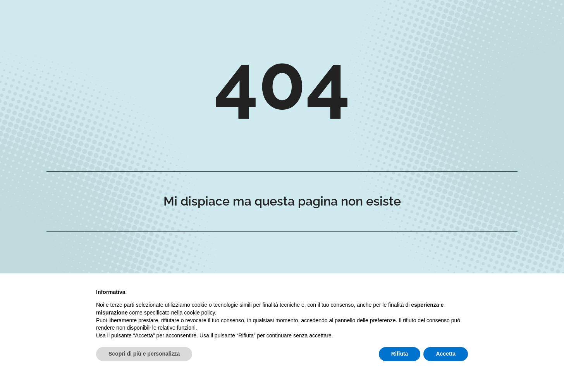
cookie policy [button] (199, 312)
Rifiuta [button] (399, 354)
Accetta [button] (446, 354)
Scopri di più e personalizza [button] (144, 354)
